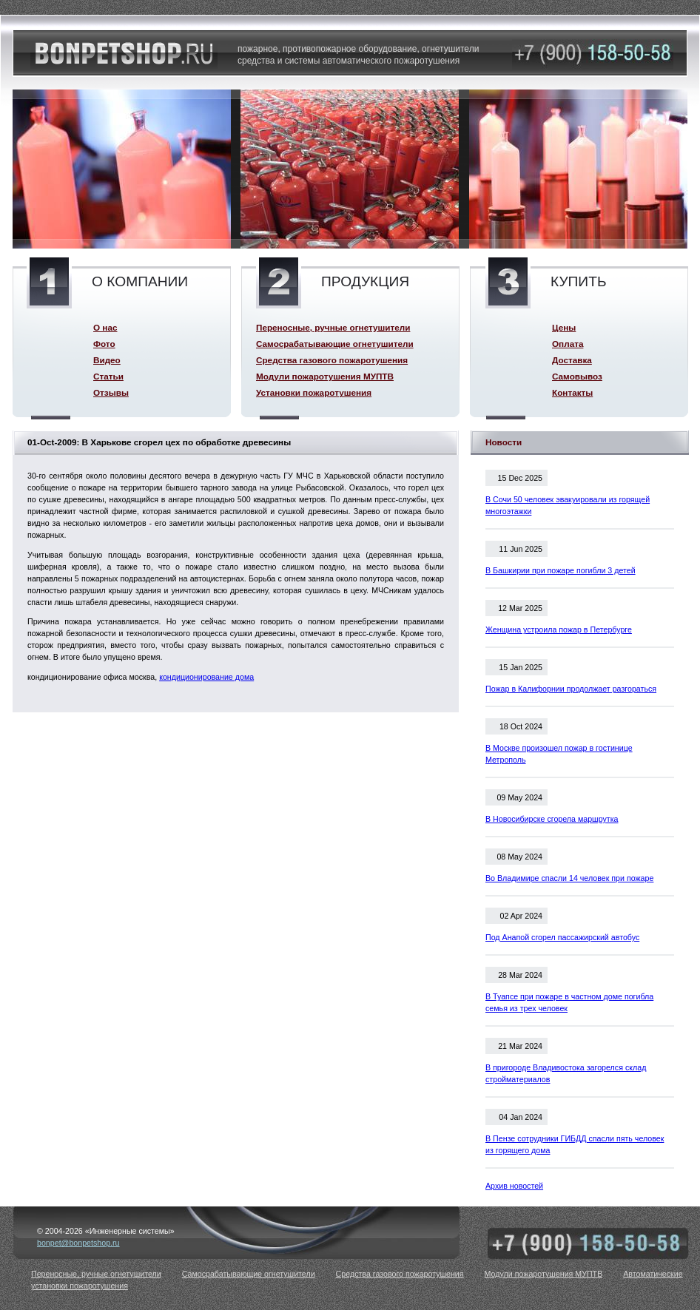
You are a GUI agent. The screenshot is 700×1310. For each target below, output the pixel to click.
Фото (104, 343)
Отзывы (111, 392)
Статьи (108, 376)
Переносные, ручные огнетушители (333, 327)
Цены (564, 327)
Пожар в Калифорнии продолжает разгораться (570, 688)
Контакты (572, 392)
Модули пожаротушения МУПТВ (325, 376)
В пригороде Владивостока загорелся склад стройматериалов (565, 1073)
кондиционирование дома (206, 676)
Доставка (572, 360)
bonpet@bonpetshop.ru (78, 1242)
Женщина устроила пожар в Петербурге (558, 629)
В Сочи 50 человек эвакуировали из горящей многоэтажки (567, 505)
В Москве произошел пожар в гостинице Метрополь (559, 753)
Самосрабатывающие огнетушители (335, 343)
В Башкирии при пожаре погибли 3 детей (560, 570)
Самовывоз (577, 376)
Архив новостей (514, 1185)
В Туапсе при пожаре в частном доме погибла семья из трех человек (569, 1002)
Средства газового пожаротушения (332, 360)
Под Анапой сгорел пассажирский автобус (562, 937)
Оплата (567, 343)
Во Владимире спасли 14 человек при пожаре (569, 878)
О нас (105, 327)
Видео (107, 360)
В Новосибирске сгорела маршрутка (552, 818)
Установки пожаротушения (313, 392)
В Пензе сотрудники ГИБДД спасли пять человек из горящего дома (574, 1144)
